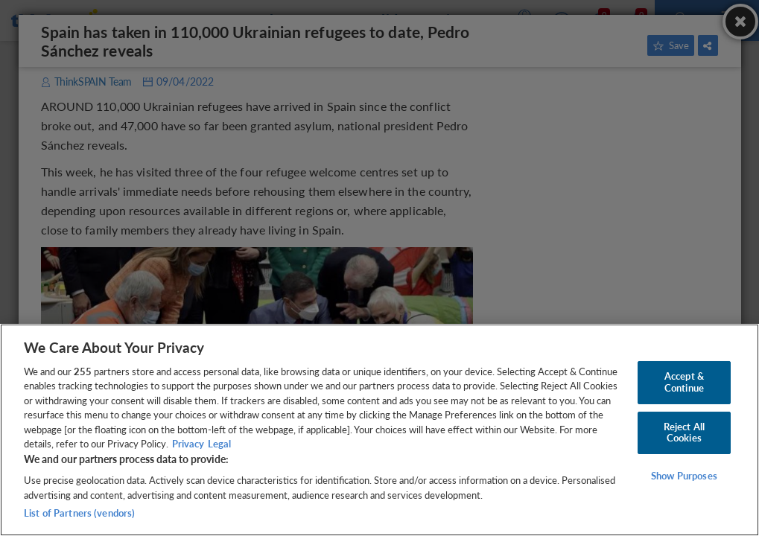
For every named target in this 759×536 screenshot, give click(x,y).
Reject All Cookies (684, 432)
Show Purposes (684, 476)
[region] (379, 430)
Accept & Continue (684, 382)
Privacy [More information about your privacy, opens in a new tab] (188, 444)
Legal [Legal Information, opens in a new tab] (219, 444)
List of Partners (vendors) (79, 513)
